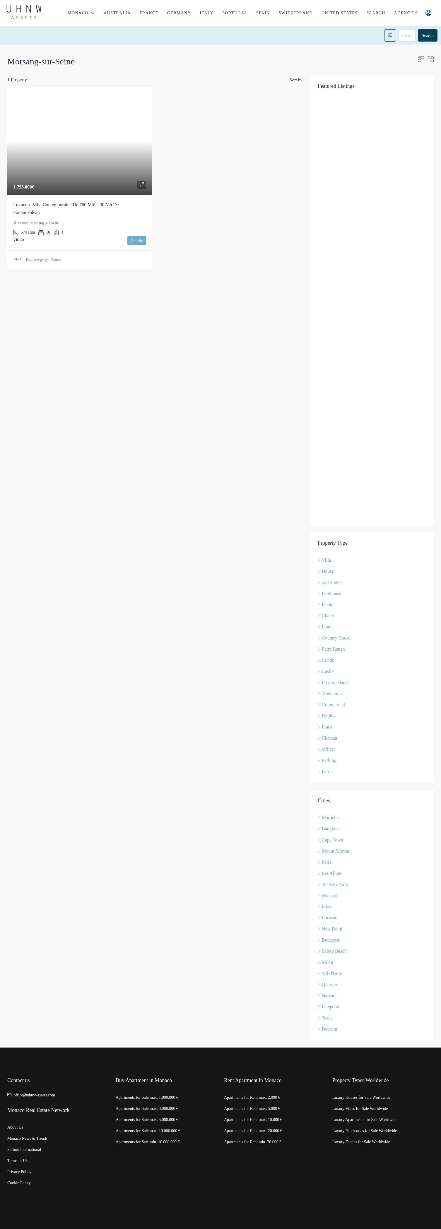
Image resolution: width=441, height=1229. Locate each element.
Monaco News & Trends (27, 1138)
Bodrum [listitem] (327, 1028)
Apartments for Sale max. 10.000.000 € (148, 1131)
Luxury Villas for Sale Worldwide (360, 1108)
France (149, 13)
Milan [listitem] (325, 962)
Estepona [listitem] (328, 1006)
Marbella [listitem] (328, 817)
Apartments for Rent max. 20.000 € (253, 1131)
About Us (15, 1127)
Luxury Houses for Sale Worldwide (361, 1097)
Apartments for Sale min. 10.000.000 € (148, 1142)
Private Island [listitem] (333, 682)
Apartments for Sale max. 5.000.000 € (147, 1119)
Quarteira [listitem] (328, 984)
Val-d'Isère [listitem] (330, 973)
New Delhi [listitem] (330, 928)
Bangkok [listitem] (328, 828)
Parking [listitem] (327, 760)
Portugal (234, 13)
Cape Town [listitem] (330, 839)
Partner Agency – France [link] (43, 260)
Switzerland (296, 13)
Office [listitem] (326, 749)
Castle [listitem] (326, 671)
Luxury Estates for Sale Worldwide (361, 1142)
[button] (421, 59)
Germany (179, 13)
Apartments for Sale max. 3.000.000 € (147, 1108)
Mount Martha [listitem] (333, 851)
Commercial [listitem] (331, 704)
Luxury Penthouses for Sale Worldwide (364, 1131)
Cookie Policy (19, 1183)
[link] (79, 141)
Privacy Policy (19, 1172)
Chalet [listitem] (326, 615)
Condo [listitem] (326, 660)
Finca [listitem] (325, 726)
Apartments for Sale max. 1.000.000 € (147, 1097)
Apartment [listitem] (330, 582)
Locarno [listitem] (327, 917)
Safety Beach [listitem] (332, 951)
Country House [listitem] (334, 637)
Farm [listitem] (325, 771)
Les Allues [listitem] (330, 873)
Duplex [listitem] (327, 715)
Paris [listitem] (324, 862)
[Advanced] (390, 35)
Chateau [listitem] (327, 738)
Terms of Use (18, 1160)
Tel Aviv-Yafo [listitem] (333, 884)
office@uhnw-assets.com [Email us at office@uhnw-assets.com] (34, 1095)
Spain (263, 13)
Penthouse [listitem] (329, 593)
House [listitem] (326, 571)
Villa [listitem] (324, 560)
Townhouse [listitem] (330, 693)
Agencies (406, 13)
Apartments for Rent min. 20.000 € (252, 1142)
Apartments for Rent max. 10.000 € (253, 1119)
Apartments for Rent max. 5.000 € (252, 1108)
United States (340, 13)
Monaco (78, 13)
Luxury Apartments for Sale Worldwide (364, 1119)
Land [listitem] (324, 626)
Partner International (24, 1149)
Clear (407, 35)
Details (137, 240)
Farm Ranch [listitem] (331, 649)
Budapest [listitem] (328, 939)
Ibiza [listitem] (324, 906)
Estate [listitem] (325, 604)
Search (376, 13)
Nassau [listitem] (326, 995)
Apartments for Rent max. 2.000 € (252, 1097)
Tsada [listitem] (325, 1017)
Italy (206, 13)
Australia (117, 13)
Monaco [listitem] (327, 895)
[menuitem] (428, 13)
